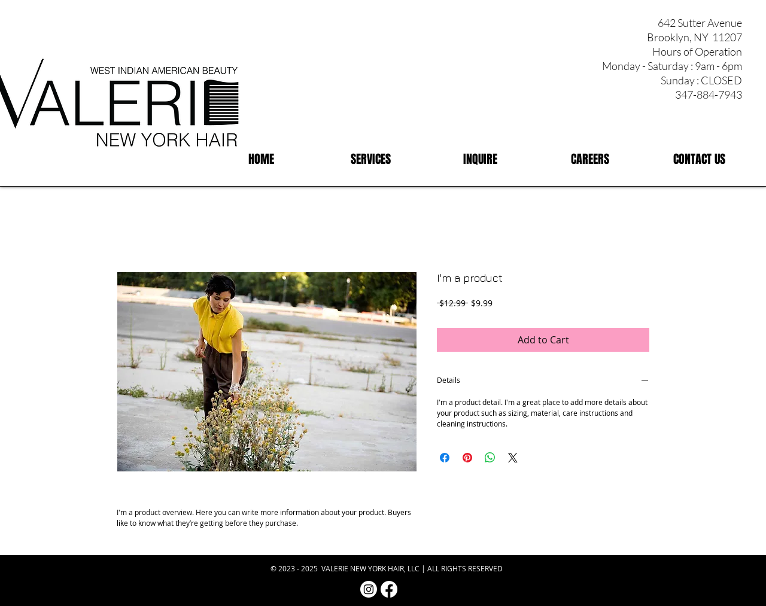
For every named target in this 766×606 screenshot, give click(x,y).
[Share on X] (513, 457)
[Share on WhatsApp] (490, 457)
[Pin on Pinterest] (467, 457)
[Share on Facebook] (444, 457)
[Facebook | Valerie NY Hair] (389, 589)
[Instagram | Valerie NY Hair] (368, 589)
